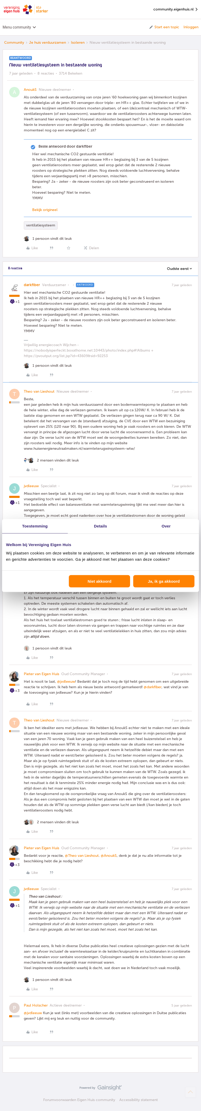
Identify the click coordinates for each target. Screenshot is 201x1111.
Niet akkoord (99, 581)
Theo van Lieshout (39, 391)
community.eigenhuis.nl (175, 9)
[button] (164, 27)
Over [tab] (166, 526)
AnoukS (30, 89)
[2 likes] (51, 460)
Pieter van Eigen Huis (41, 674)
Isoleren (78, 42)
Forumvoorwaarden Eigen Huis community (79, 1100)
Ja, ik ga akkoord (164, 581)
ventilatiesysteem (40, 225)
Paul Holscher (36, 1005)
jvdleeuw (31, 486)
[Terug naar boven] (190, 1092)
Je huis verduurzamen (47, 42)
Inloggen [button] (190, 27)
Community (14, 42)
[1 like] (48, 238)
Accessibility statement (138, 1100)
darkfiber (32, 285)
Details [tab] (100, 526)
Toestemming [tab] (35, 526)
